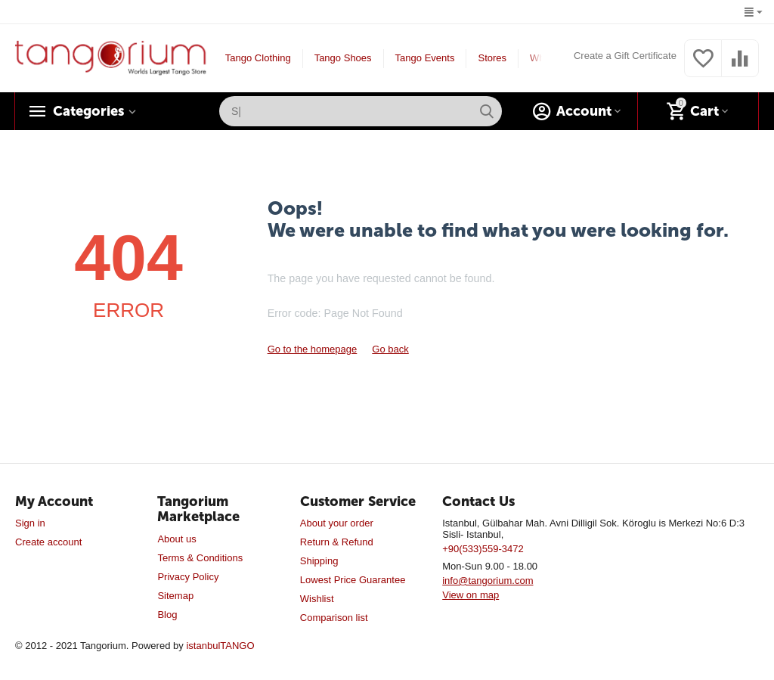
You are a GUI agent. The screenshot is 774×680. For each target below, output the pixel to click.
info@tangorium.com (487, 580)
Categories (88, 111)
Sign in (30, 523)
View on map (470, 595)
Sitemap (175, 595)
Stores (492, 58)
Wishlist (317, 598)
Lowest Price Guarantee (353, 579)
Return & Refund (336, 542)
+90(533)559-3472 (482, 548)
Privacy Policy (187, 576)
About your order (336, 523)
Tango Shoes (343, 58)
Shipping (319, 561)
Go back (390, 349)
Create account (48, 542)
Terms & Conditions (200, 558)
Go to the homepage (313, 349)
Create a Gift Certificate (625, 55)
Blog (167, 614)
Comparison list (334, 617)
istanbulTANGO (220, 645)
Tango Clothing (258, 58)
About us (176, 539)
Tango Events (425, 58)
